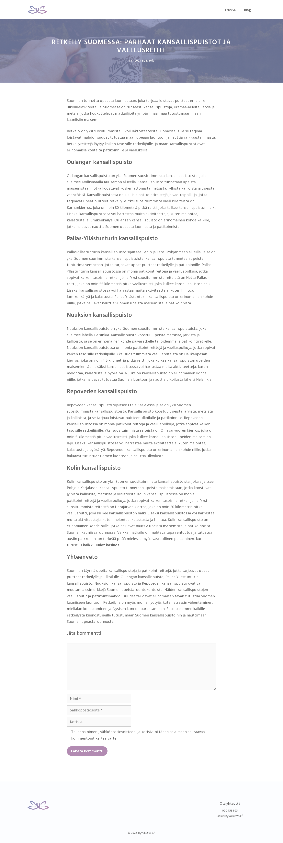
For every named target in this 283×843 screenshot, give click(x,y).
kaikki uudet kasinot (101, 545)
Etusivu (230, 10)
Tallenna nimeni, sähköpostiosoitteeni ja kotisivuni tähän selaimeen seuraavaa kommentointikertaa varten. (138, 734)
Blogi (248, 10)
